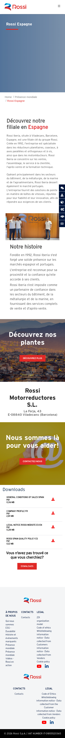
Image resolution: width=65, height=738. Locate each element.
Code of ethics (44, 627)
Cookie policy (43, 661)
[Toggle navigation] (59, 7)
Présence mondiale (26, 96)
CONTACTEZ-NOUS (32, 461)
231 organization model (43, 620)
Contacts (25, 617)
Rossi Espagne (16, 100)
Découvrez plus (32, 358)
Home (8, 96)
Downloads (27, 566)
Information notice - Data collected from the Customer (48, 704)
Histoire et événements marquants (12, 638)
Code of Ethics (49, 694)
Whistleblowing (44, 631)
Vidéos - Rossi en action (10, 662)
